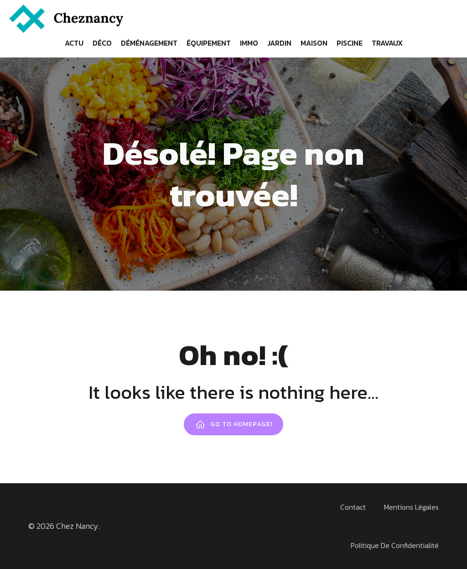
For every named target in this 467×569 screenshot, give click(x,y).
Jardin (279, 42)
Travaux (387, 42)
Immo (249, 42)
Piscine (350, 42)
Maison (314, 42)
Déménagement (149, 42)
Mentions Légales (411, 506)
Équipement (209, 42)
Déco (102, 42)
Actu (74, 42)
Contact (353, 506)
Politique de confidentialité (395, 545)
